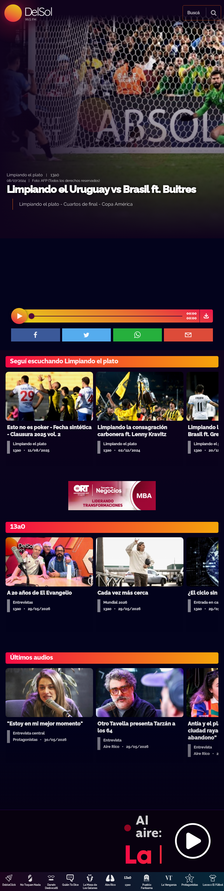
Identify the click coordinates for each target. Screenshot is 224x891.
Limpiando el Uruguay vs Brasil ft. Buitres (101, 189)
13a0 (128, 884)
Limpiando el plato (25, 174)
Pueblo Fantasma (147, 886)
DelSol (38, 11)
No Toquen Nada (30, 884)
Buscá (193, 12)
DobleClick (9, 884)
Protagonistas (189, 884)
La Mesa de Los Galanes (90, 886)
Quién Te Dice (70, 884)
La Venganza (168, 884)
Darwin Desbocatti (51, 886)
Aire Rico (110, 884)
